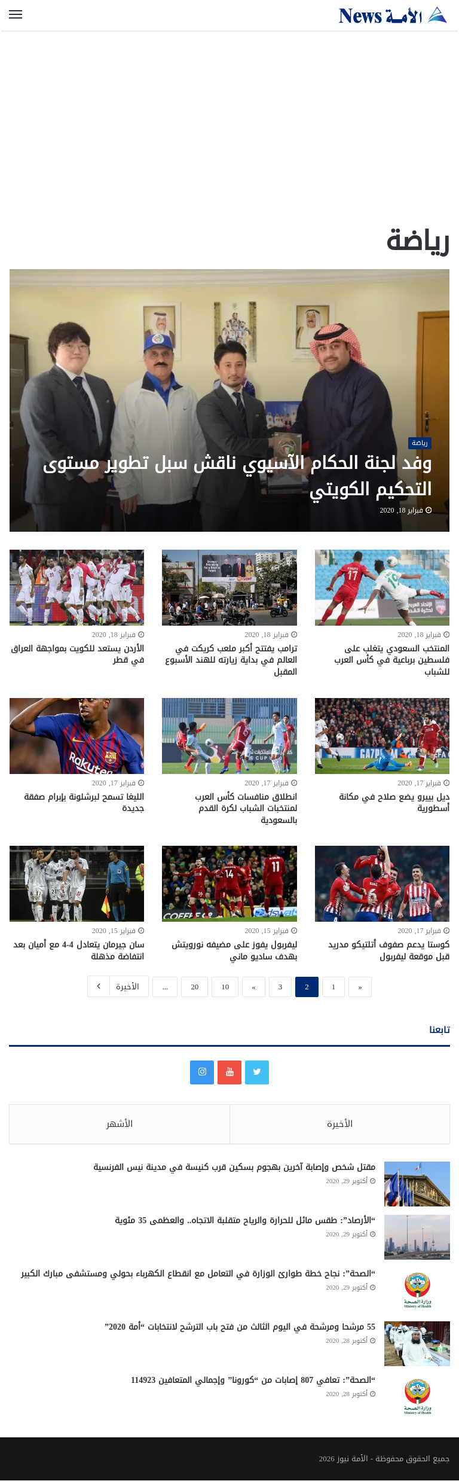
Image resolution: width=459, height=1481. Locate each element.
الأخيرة (118, 985)
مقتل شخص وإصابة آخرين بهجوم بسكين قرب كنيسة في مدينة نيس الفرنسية (234, 1168)
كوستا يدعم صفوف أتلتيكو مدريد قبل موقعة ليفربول (388, 951)
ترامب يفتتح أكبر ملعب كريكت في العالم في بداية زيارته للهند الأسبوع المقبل (231, 660)
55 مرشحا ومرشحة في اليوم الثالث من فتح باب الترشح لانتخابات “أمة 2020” (240, 1328)
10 (225, 986)
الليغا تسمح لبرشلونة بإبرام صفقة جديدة (84, 803)
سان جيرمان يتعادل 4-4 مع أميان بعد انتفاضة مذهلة (78, 951)
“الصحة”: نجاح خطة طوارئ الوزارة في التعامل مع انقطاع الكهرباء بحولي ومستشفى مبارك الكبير (198, 1274)
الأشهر (119, 1124)
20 (194, 986)
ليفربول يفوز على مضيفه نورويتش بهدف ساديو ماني (234, 951)
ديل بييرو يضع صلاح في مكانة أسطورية (394, 803)
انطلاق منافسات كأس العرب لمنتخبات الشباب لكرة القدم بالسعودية (246, 808)
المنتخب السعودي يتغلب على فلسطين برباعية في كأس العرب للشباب (391, 660)
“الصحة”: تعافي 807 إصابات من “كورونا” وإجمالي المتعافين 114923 (253, 1381)
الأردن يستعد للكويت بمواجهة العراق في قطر (77, 655)
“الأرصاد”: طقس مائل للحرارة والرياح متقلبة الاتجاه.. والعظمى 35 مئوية (245, 1221)
